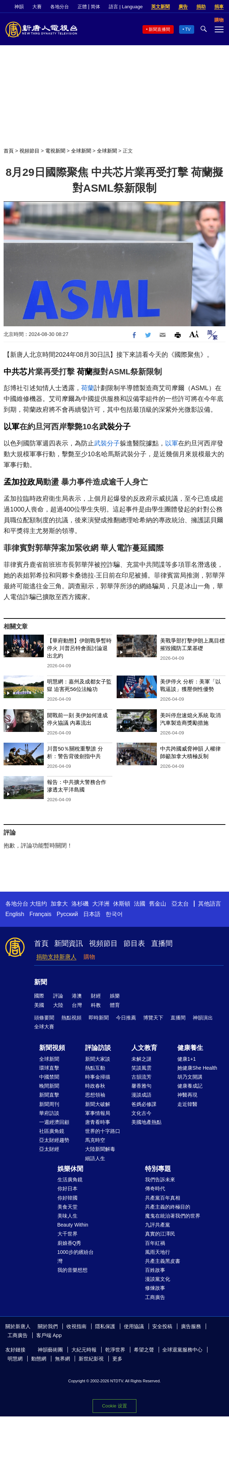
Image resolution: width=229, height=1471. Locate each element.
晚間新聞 (49, 1086)
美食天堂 (67, 1207)
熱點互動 (95, 1068)
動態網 (38, 1359)
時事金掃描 (97, 1077)
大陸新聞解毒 (100, 1149)
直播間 (162, 943)
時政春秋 (95, 1086)
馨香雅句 (141, 1086)
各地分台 (59, 6)
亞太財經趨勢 (54, 1140)
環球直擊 (49, 1068)
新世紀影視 (91, 1359)
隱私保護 (105, 1326)
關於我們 (48, 1326)
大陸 (58, 1005)
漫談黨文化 (157, 1279)
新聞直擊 (49, 1095)
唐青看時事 (97, 1122)
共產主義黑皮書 (162, 1261)
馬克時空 (95, 1140)
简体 (95, 6)
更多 (117, 1359)
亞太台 (180, 904)
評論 (58, 996)
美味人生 (67, 1216)
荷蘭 (85, 371)
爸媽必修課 (143, 1104)
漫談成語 (141, 1095)
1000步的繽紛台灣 (75, 1256)
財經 (96, 996)
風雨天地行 (157, 1252)
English (14, 914)
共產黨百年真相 (162, 1198)
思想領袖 (95, 1095)
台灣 (77, 1005)
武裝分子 (115, 426)
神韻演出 (203, 1018)
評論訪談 (98, 1047)
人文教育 (144, 1047)
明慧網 (15, 1359)
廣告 (183, 6)
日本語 (92, 914)
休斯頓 (121, 904)
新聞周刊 (49, 1104)
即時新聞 (99, 1018)
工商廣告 (155, 1297)
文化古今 (141, 1113)
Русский (67, 914)
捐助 (201, 6)
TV (188, 29)
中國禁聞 (49, 1077)
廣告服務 (191, 1326)
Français (40, 914)
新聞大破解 (97, 1104)
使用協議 (134, 1326)
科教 (96, 1005)
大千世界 (67, 1234)
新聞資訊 (68, 943)
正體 (82, 6)
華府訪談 (49, 1113)
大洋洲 (100, 904)
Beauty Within (72, 1225)
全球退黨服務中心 (182, 1350)
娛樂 (115, 996)
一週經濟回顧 (54, 1122)
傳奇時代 (155, 1188)
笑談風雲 (141, 1068)
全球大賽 (44, 1026)
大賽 (37, 6)
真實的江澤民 (160, 1234)
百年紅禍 (155, 1243)
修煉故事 (155, 1288)
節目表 (134, 943)
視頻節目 (29, 151)
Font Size (194, 334)
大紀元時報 (84, 1350)
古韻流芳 (141, 1077)
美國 (39, 1005)
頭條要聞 (44, 1018)
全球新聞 (81, 151)
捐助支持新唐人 (56, 957)
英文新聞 (160, 6)
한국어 (114, 914)
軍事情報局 (97, 1113)
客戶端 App (49, 1335)
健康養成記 (189, 1086)
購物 (89, 957)
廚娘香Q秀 (69, 1243)
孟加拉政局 (23, 481)
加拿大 (59, 904)
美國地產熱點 (146, 1122)
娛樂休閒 (70, 1168)
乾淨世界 (115, 1350)
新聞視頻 (52, 1047)
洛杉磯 (80, 904)
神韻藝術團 (50, 1350)
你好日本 (67, 1188)
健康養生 (190, 1047)
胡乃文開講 (189, 1077)
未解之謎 (141, 1059)
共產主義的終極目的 (167, 1207)
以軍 (11, 426)
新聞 (40, 982)
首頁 (9, 151)
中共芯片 (19, 371)
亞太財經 (49, 1149)
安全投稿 (162, 1326)
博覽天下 (153, 1018)
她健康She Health (197, 1068)
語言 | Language (125, 6)
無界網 (62, 1359)
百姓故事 (155, 1270)
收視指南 (76, 1326)
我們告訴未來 (160, 1179)
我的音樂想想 (72, 1270)
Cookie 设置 (114, 1406)
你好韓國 (67, 1198)
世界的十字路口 (102, 1131)
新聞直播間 (159, 29)
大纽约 (38, 904)
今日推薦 (126, 1018)
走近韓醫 (187, 1104)
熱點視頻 (71, 1018)
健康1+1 (186, 1059)
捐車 (219, 6)
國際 (39, 996)
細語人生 (95, 1158)
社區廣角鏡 (51, 1131)
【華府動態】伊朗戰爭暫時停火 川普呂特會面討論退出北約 (79, 648)
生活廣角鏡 (70, 1179)
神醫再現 (187, 1095)
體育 (115, 1005)
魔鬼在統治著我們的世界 (172, 1216)
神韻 (19, 6)
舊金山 (157, 904)
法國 (139, 904)
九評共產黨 (157, 1225)
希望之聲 (144, 1350)
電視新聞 (55, 151)
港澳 (77, 996)
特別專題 (158, 1168)
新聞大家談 (97, 1059)
